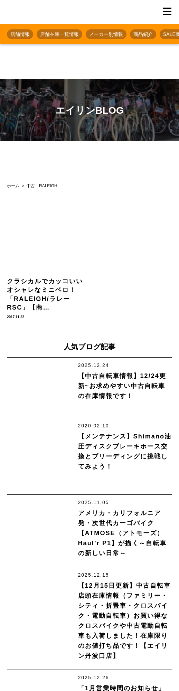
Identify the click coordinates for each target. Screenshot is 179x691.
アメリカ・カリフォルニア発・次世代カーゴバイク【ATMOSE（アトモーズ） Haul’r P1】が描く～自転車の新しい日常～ (122, 533)
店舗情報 (20, 34)
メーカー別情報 (106, 34)
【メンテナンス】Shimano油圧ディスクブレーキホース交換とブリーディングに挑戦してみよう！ (124, 451)
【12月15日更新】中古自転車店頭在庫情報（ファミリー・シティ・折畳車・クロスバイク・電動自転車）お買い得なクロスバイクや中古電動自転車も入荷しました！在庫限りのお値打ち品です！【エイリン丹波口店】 (124, 620)
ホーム (13, 185)
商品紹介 (143, 34)
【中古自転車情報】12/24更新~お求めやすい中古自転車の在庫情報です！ (122, 385)
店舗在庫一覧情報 (59, 34)
